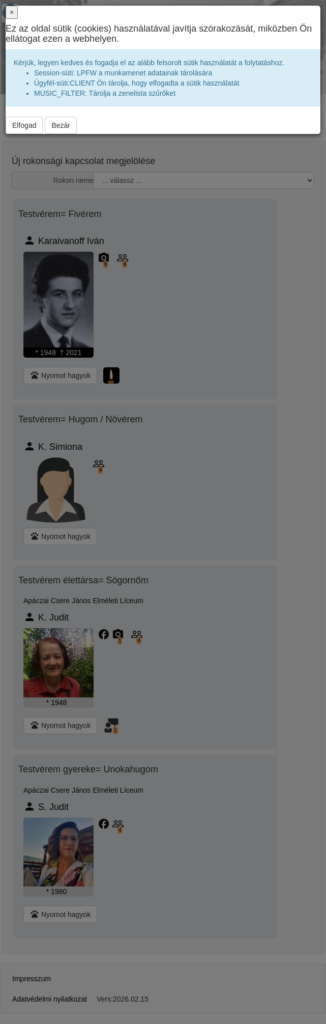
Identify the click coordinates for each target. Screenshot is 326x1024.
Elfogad (24, 125)
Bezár (60, 125)
